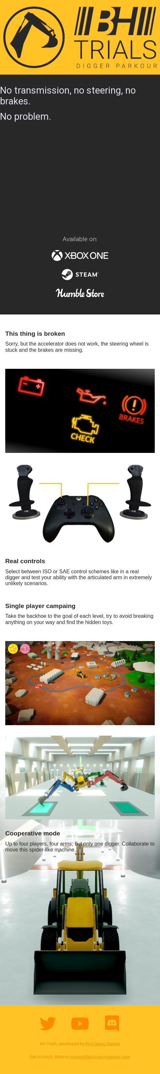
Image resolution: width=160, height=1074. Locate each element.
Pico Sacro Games (103, 1043)
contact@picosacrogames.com (100, 1056)
